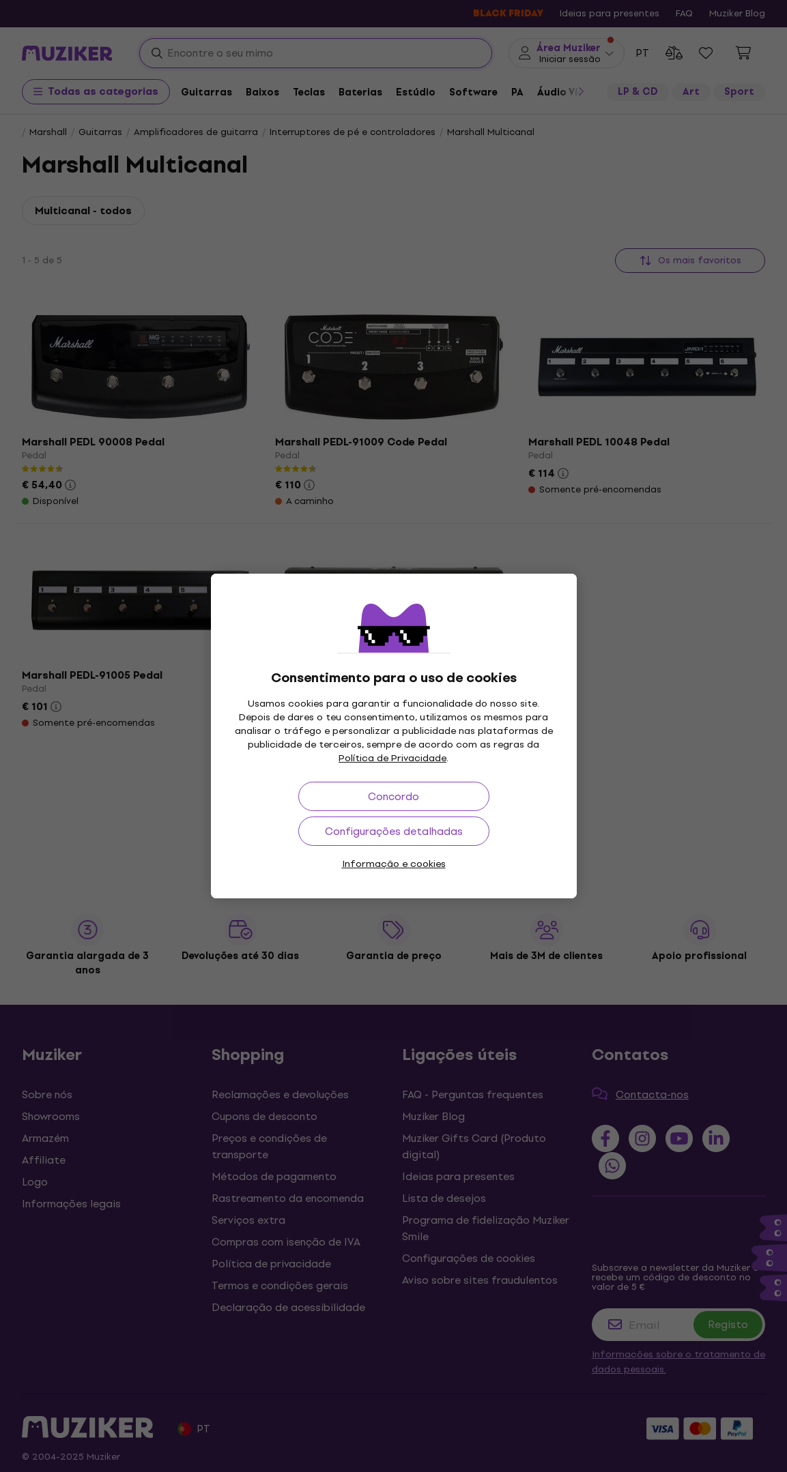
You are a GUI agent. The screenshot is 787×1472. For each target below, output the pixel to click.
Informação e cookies (394, 864)
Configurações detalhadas (394, 831)
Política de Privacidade (392, 758)
